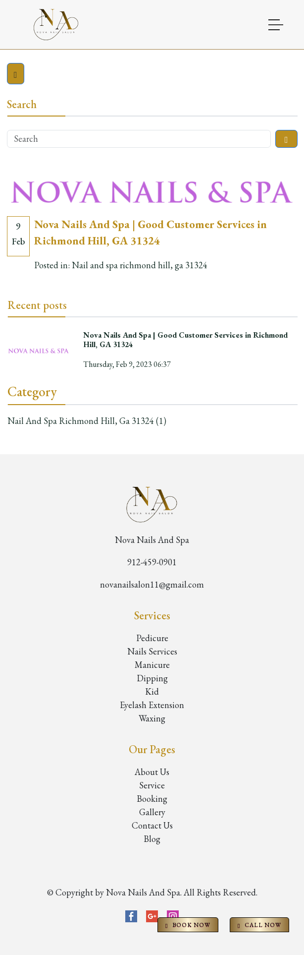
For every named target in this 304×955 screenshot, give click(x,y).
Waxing (152, 718)
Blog (152, 838)
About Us (152, 771)
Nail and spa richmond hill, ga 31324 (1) (86, 420)
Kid (152, 691)
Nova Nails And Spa (152, 539)
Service (152, 785)
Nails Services (152, 651)
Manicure (152, 664)
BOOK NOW (187, 925)
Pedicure (152, 638)
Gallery (152, 812)
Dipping (152, 678)
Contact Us (152, 825)
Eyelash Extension (152, 705)
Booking (152, 798)
